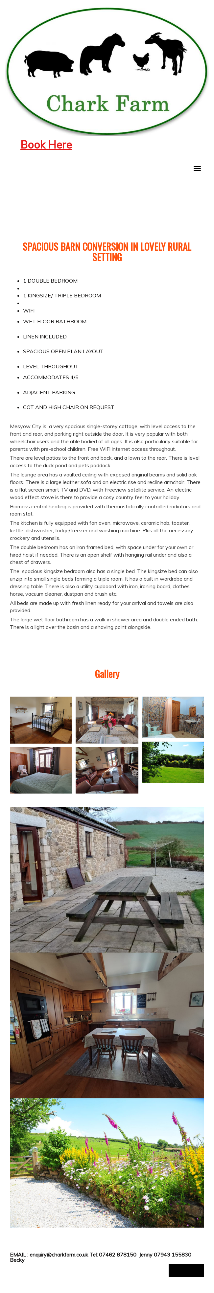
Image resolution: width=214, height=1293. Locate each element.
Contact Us (186, 1270)
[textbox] (107, 144)
